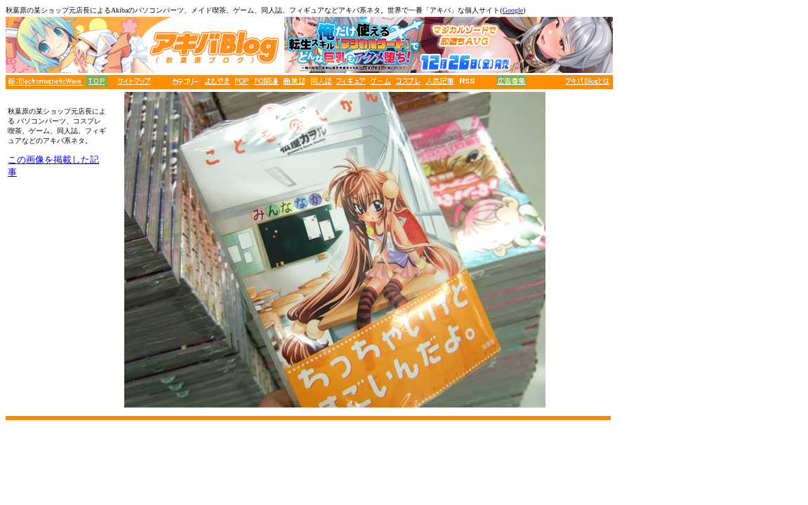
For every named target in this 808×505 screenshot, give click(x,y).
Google (513, 10)
